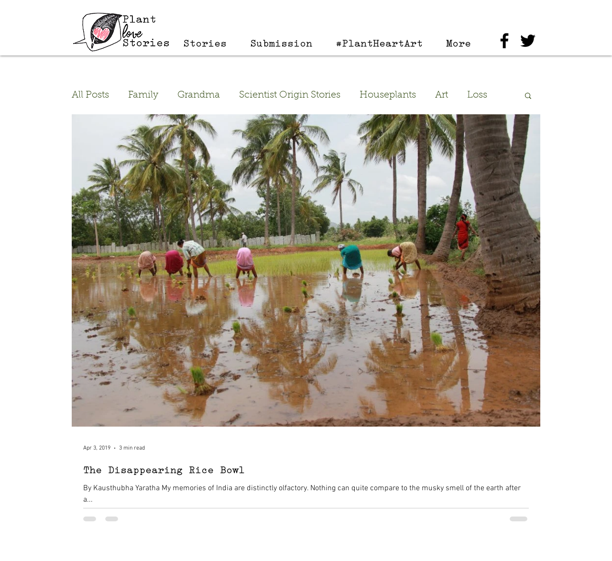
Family (143, 95)
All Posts (90, 95)
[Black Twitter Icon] (528, 41)
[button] (528, 96)
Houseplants (388, 95)
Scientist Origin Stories (289, 95)
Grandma (198, 95)
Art (441, 95)
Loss (477, 95)
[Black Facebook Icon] (504, 41)
